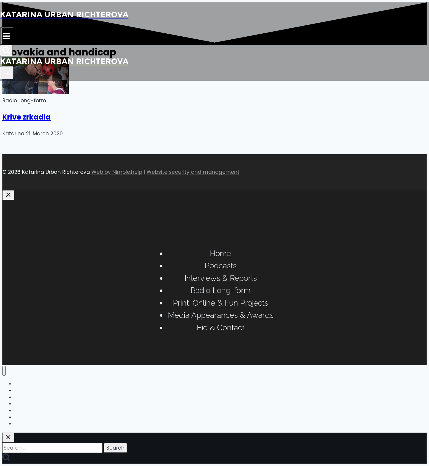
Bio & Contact (221, 327)
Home (220, 253)
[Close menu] (4, 371)
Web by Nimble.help (116, 172)
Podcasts (220, 265)
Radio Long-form (220, 290)
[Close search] (8, 437)
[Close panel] (8, 195)
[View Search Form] (6, 50)
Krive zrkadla (26, 117)
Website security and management (193, 172)
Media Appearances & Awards (220, 315)
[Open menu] (6, 72)
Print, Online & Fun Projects (220, 302)
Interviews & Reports (220, 278)
